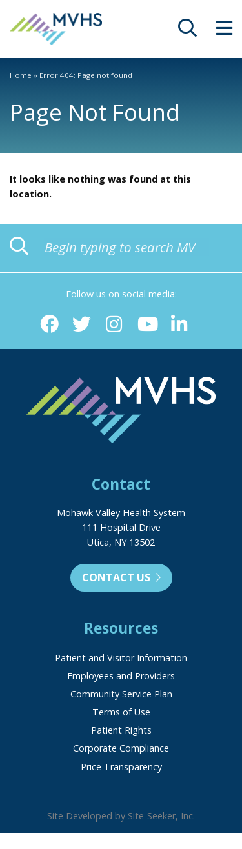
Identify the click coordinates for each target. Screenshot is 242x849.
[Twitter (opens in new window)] (81, 324)
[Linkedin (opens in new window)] (179, 324)
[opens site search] (187, 31)
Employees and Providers (121, 676)
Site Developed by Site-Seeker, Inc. (121, 816)
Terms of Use (121, 712)
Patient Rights (121, 730)
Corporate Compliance (121, 748)
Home (21, 75)
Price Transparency (121, 767)
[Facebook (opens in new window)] (49, 324)
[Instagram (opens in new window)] (114, 324)
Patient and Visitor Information (121, 658)
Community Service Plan (121, 694)
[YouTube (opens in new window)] (146, 324)
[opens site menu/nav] (224, 31)
